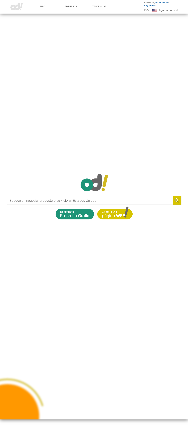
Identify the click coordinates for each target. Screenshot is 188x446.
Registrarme (150, 5)
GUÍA (42, 6)
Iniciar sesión (161, 3)
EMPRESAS (71, 6)
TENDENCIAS (99, 6)
